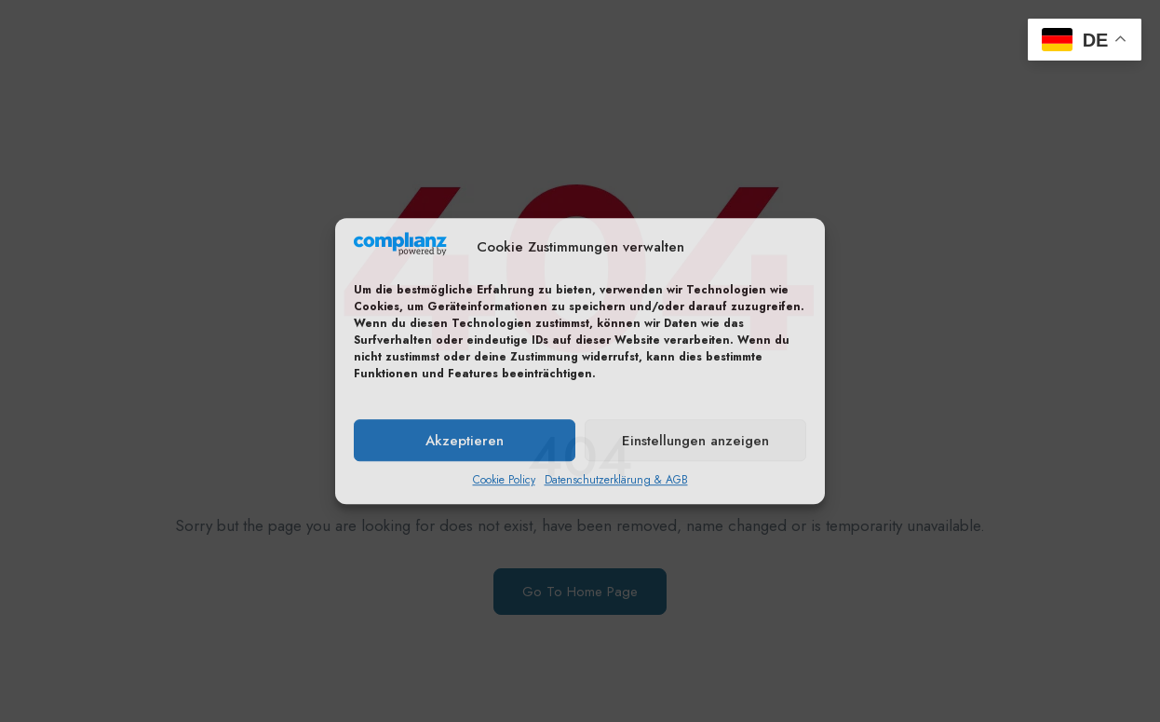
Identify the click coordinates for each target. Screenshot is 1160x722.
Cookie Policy (504, 479)
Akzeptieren (464, 440)
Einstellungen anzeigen (695, 440)
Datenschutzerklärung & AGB (616, 479)
